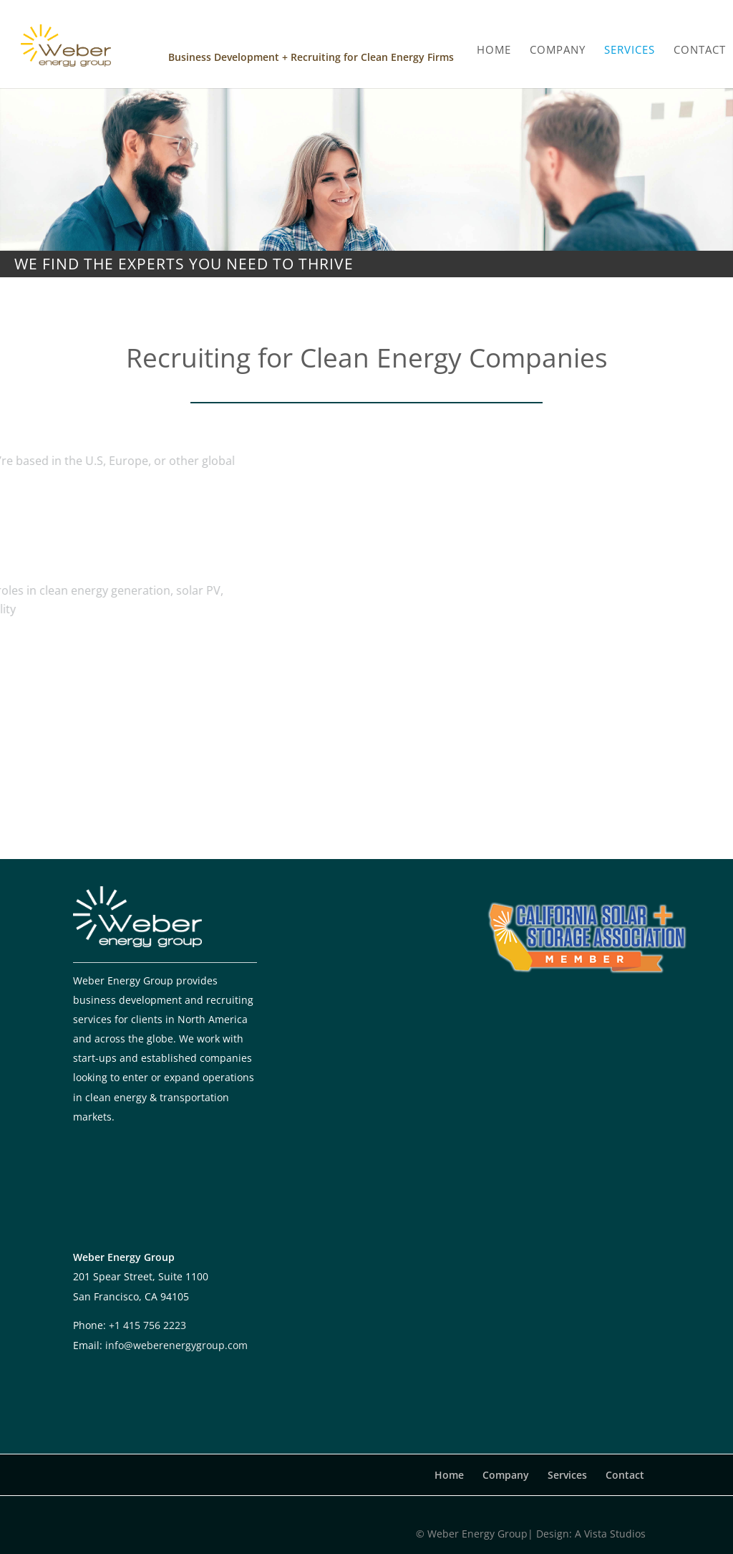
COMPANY (558, 44)
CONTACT (700, 44)
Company (505, 1475)
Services (567, 1475)
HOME (494, 44)
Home (449, 1475)
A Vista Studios (610, 1533)
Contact (625, 1475)
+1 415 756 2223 (147, 1325)
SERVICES (629, 44)
